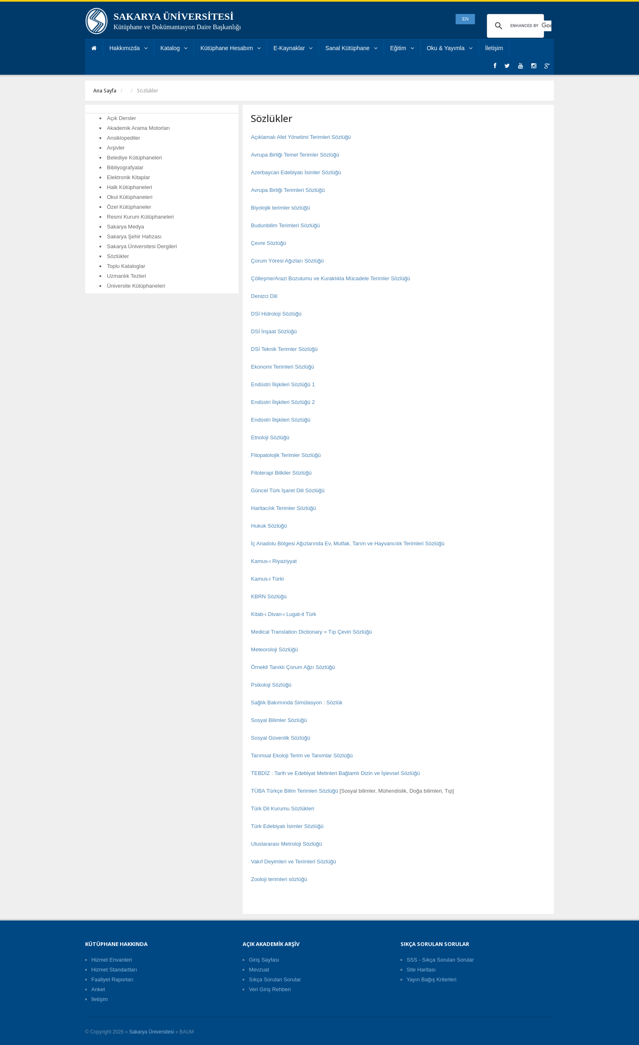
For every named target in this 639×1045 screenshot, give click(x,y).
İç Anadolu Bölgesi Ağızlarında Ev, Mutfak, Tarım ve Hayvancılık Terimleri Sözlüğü (347, 543)
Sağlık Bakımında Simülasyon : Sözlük (297, 702)
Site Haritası (421, 970)
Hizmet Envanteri (111, 960)
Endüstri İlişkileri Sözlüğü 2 (283, 402)
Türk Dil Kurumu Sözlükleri (282, 808)
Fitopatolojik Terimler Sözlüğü (286, 455)
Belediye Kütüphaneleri (134, 158)
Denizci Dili (264, 296)
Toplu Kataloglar (126, 266)
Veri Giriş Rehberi (270, 989)
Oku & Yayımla (449, 48)
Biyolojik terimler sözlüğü (280, 208)
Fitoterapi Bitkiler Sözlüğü (281, 473)
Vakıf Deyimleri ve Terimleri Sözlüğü (293, 861)
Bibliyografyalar (125, 167)
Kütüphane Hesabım (230, 48)
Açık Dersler (121, 118)
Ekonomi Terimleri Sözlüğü (282, 367)
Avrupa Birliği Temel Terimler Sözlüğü (295, 155)
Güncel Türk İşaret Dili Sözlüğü (287, 490)
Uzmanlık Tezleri (126, 276)
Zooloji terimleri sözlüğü (279, 879)
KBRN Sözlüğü (269, 596)
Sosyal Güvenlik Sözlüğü (280, 738)
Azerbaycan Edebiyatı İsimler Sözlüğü (296, 172)
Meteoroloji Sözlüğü (274, 649)
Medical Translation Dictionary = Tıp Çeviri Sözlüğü (311, 632)
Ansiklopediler (123, 138)
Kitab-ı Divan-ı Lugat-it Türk (283, 614)
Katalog (174, 48)
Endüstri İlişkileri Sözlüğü (280, 420)
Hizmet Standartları (114, 970)
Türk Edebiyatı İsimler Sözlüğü (287, 826)
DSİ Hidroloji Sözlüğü (276, 314)
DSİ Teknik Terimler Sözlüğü (284, 349)
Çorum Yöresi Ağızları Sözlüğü (287, 261)
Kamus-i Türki (267, 579)
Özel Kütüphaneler (129, 207)
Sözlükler (118, 256)
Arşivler (116, 148)
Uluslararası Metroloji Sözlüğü (286, 844)
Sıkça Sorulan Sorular (275, 979)
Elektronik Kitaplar (128, 177)
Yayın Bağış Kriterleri (431, 979)
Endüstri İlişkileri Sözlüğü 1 (283, 384)
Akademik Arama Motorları (138, 128)
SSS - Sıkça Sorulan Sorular (440, 960)
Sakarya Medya (125, 227)
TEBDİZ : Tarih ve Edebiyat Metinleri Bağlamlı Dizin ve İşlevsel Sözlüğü (335, 773)
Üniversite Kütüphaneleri (136, 286)
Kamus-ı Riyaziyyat (273, 561)
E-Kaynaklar (293, 48)
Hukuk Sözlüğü (269, 526)
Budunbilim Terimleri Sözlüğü (285, 225)
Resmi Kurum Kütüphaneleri (140, 217)
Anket (98, 989)
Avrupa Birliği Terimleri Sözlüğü (287, 190)
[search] (530, 26)
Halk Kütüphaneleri (129, 187)
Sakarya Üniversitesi (151, 1032)
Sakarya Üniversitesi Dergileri (142, 246)
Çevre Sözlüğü (268, 243)
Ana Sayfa (104, 90)
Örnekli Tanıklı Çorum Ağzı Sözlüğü (293, 667)
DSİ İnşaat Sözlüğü (273, 331)
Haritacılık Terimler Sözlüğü (283, 508)
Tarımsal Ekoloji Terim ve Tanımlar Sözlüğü (301, 755)
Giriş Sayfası (264, 960)
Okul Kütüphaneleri (130, 197)
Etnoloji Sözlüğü (270, 437)
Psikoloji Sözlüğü (271, 685)
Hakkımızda (128, 48)
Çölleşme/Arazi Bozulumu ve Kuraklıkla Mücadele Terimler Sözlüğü (330, 278)
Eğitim (402, 48)
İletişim (494, 48)
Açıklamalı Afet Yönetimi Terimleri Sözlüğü (301, 137)
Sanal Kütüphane (351, 48)
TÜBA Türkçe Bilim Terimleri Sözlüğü (294, 791)
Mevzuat (259, 970)
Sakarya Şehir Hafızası (134, 236)
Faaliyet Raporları (112, 979)
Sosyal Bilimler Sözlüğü (279, 720)
